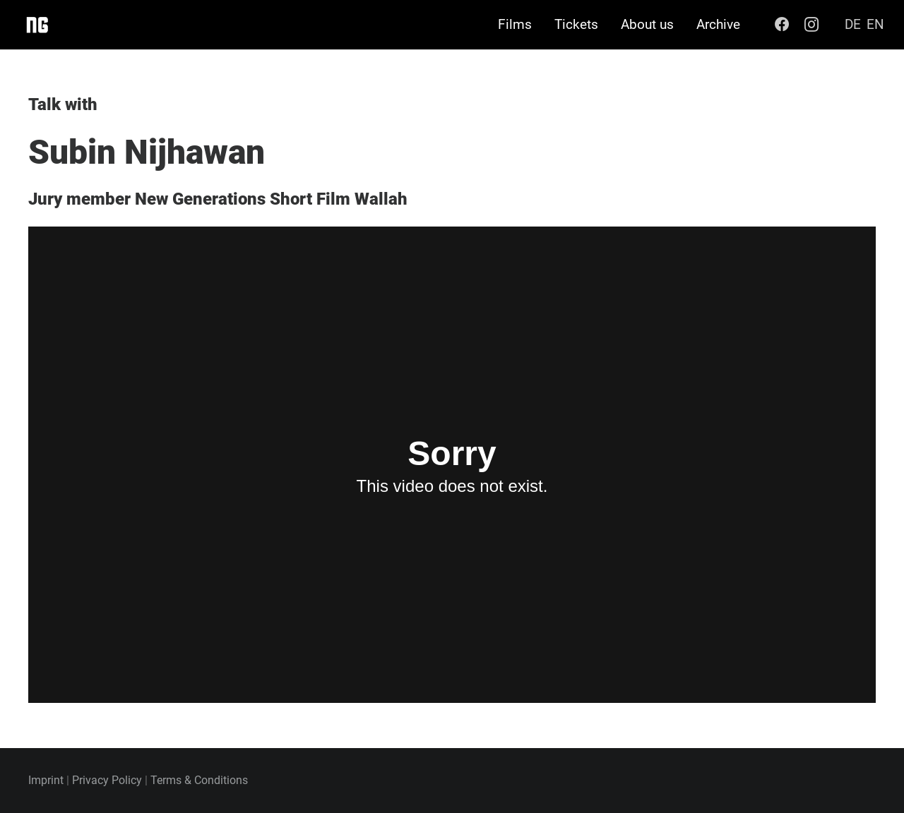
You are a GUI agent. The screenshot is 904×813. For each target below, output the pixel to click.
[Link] (36, 24)
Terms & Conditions (199, 780)
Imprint (46, 780)
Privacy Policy (107, 780)
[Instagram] (811, 25)
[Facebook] (782, 25)
